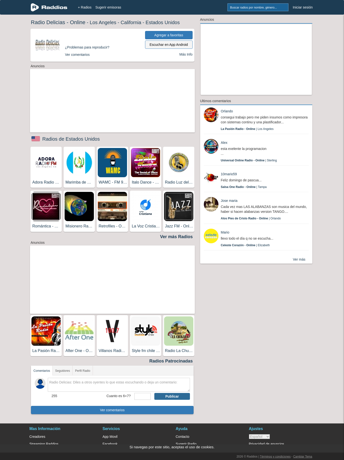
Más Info (186, 54)
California (131, 22)
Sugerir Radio (186, 444)
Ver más (299, 259)
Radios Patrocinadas (171, 361)
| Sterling (249, 160)
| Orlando (251, 218)
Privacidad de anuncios (266, 444)
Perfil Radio (82, 370)
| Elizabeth (245, 245)
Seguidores (62, 370)
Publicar (172, 396)
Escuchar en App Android (168, 45)
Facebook (110, 444)
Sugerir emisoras (108, 7)
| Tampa (244, 187)
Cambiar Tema (302, 456)
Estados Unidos (163, 22)
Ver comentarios (112, 410)
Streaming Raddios (44, 444)
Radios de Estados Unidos (71, 139)
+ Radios (85, 7)
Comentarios (41, 370)
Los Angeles (103, 22)
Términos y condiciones (275, 456)
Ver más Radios (176, 236)
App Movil (110, 437)
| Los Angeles (247, 129)
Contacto (182, 437)
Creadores (37, 437)
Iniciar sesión (303, 7)
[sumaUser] (142, 396)
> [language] (259, 436)
